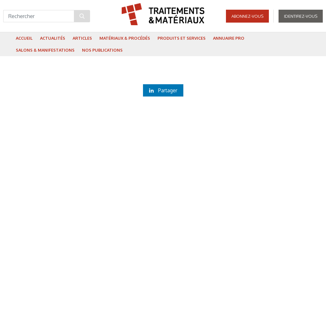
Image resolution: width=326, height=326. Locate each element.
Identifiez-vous (300, 16)
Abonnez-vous (247, 16)
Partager (163, 90)
